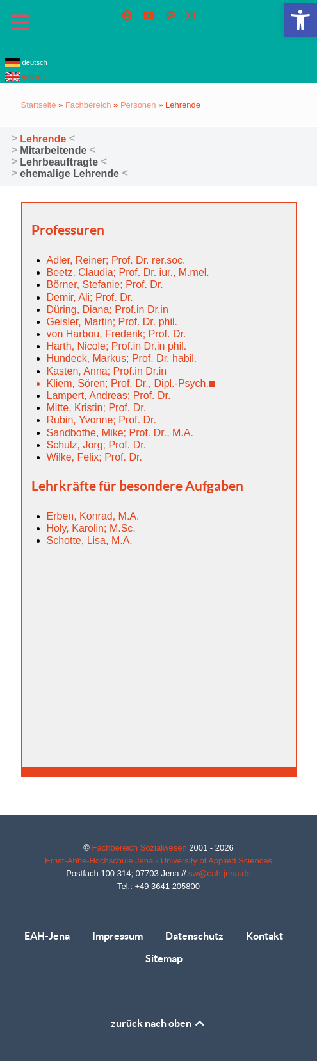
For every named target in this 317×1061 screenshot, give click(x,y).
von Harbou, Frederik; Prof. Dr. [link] (116, 333)
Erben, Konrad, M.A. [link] (93, 516)
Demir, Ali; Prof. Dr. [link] (90, 297)
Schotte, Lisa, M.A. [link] (90, 540)
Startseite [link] (38, 105)
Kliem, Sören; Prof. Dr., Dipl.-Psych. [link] (131, 383)
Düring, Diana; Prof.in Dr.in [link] (107, 309)
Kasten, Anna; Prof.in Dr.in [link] (107, 371)
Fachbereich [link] (88, 105)
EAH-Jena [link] (47, 936)
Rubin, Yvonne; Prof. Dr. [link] (101, 419)
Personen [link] (138, 105)
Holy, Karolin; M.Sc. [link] (91, 528)
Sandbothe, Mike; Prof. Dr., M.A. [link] (120, 432)
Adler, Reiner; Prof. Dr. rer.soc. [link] (116, 260)
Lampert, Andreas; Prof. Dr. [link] (109, 395)
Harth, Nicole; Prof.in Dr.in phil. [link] (117, 346)
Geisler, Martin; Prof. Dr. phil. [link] (112, 321)
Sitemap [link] (164, 958)
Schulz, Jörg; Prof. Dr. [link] (97, 444)
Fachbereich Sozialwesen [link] (141, 848)
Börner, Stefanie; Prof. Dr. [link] (105, 284)
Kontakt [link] (264, 936)
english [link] (25, 76)
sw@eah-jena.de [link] (219, 873)
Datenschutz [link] (194, 936)
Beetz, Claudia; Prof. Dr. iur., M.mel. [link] (128, 272)
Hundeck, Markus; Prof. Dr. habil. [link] (122, 358)
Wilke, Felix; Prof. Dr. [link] (94, 457)
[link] (300, 20)
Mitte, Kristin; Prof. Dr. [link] (97, 407)
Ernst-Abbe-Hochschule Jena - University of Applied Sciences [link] (158, 860)
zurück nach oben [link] (158, 1023)
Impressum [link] (117, 936)
